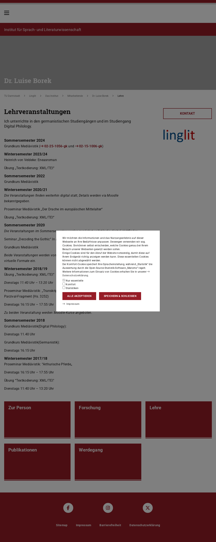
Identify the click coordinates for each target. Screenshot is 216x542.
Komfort (69, 284)
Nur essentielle (72, 280)
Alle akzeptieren (79, 296)
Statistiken (70, 288)
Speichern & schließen (120, 296)
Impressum (70, 304)
